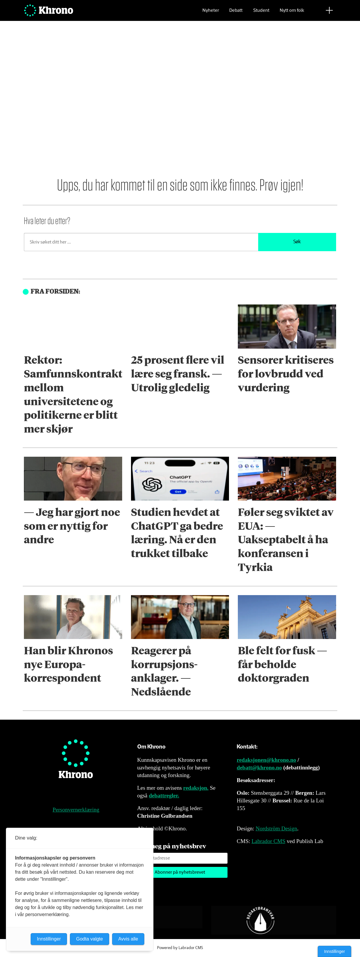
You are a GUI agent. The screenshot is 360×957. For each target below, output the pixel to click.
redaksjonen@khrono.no (266, 760)
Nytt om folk (292, 13)
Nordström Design (276, 828)
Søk (297, 241)
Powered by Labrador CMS (180, 948)
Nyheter (210, 13)
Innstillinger (334, 951)
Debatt (236, 13)
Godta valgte (89, 938)
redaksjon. (196, 788)
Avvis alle (128, 938)
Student (261, 13)
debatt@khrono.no (259, 767)
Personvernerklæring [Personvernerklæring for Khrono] (76, 810)
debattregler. (164, 795)
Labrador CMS (268, 841)
